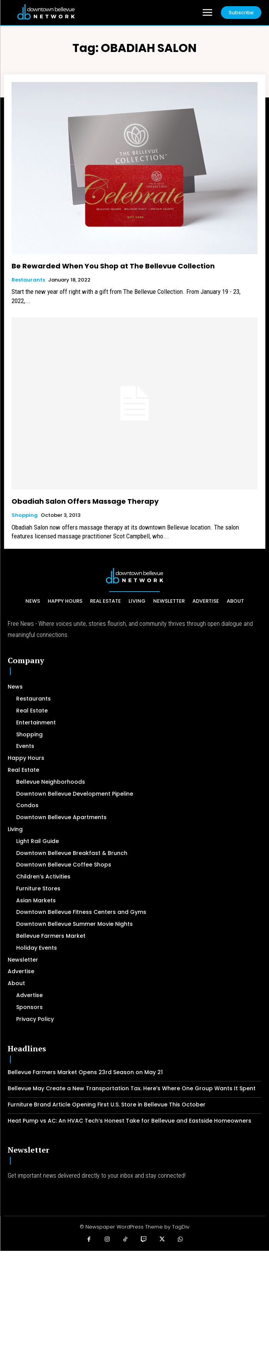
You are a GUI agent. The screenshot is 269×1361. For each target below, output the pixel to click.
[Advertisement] (134, 1305)
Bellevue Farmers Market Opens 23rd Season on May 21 (85, 1072)
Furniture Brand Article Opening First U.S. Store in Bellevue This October (107, 1104)
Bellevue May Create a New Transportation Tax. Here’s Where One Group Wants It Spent (132, 1088)
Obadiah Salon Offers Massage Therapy (85, 501)
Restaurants (28, 280)
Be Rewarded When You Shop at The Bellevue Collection (113, 266)
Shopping (25, 515)
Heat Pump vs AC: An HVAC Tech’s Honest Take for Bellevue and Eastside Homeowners (129, 1121)
